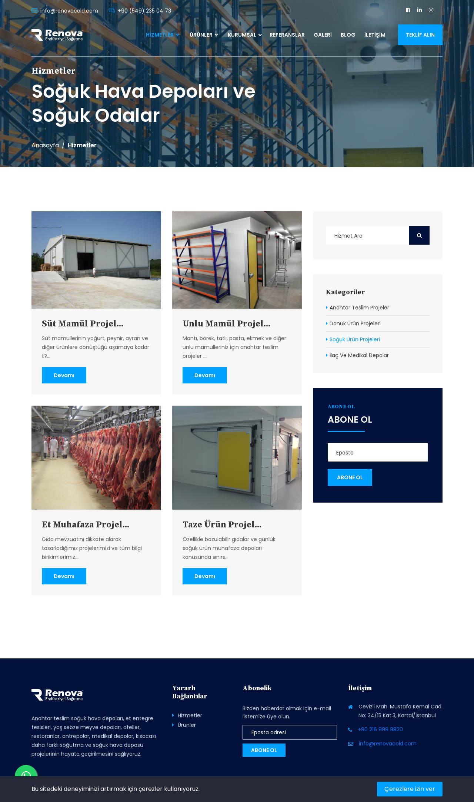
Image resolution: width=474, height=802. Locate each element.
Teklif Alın (420, 34)
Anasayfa (45, 145)
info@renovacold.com (69, 10)
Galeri (323, 34)
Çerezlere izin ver (409, 789)
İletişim (374, 34)
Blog (348, 34)
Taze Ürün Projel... (223, 524)
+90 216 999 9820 (380, 729)
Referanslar (287, 34)
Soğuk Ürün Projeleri (355, 339)
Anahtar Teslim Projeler (359, 307)
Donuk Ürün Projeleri (355, 323)
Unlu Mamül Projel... (227, 323)
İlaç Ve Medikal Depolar (359, 355)
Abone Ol (264, 750)
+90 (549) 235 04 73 (144, 10)
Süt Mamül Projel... (83, 323)
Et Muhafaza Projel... (86, 524)
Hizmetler (162, 34)
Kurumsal (242, 34)
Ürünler (204, 34)
